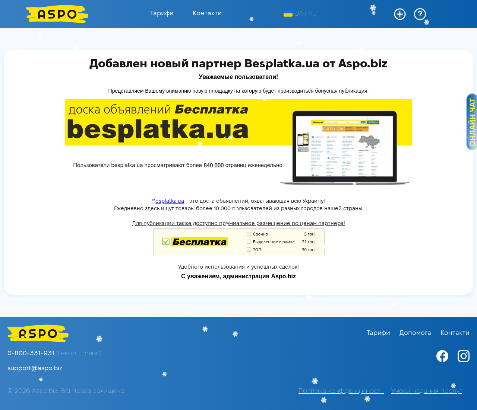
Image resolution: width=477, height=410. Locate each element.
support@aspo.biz (35, 368)
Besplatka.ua (168, 201)
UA (293, 14)
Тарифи (162, 13)
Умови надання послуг (426, 391)
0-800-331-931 (54, 353)
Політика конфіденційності (341, 391)
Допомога (416, 333)
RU (312, 14)
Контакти (207, 13)
